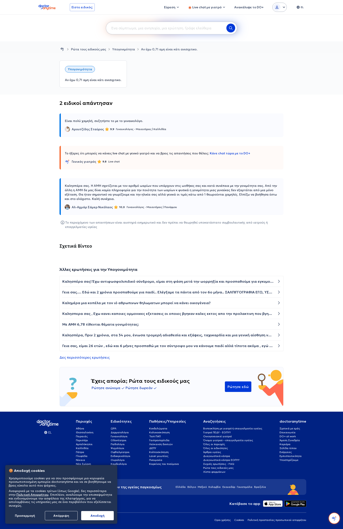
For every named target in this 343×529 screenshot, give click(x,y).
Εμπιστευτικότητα (291, 456)
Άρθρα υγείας (212, 452)
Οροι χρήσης (222, 520)
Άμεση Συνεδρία (290, 440)
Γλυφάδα (82, 456)
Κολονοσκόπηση (159, 432)
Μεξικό (202, 486)
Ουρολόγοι (118, 460)
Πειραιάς (82, 436)
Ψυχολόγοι (117, 448)
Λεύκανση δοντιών (161, 444)
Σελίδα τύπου (288, 448)
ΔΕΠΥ (152, 448)
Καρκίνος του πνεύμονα (164, 464)
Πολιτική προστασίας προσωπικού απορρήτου (277, 520)
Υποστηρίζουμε (289, 460)
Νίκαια (80, 460)
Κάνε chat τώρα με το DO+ (230, 153)
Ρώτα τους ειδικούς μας (88, 49)
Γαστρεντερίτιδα (159, 440)
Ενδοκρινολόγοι (120, 456)
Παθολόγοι (118, 444)
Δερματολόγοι (120, 432)
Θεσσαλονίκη (84, 432)
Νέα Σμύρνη (83, 464)
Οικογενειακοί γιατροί (217, 436)
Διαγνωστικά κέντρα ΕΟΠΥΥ (221, 460)
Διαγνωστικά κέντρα (216, 456)
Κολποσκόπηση (159, 452)
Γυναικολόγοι (119, 436)
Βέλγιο (191, 486)
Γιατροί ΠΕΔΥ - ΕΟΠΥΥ (217, 432)
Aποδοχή (98, 516)
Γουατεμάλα (244, 486)
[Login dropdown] (279, 7)
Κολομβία (214, 486)
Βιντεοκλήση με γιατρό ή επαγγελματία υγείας (232, 428)
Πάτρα (80, 452)
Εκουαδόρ (228, 486)
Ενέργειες (286, 452)
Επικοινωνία (288, 432)
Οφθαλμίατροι (120, 452)
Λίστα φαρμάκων (214, 471)
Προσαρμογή (25, 516)
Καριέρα (285, 444)
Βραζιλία (260, 486)
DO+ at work (288, 436)
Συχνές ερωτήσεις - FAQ (218, 464)
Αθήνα (80, 428)
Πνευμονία (155, 460)
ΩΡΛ (113, 428)
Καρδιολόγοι (119, 464)
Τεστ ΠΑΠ (155, 436)
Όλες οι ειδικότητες (215, 448)
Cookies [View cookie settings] (239, 520)
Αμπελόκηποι (84, 444)
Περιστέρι (82, 440)
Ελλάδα (181, 486)
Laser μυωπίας (158, 456)
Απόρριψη (61, 516)
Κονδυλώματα (158, 428)
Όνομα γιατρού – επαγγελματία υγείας (228, 440)
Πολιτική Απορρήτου (32, 495)
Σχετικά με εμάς (290, 428)
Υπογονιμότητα (123, 49)
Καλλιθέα (82, 448)
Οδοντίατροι (118, 440)
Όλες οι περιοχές (214, 444)
